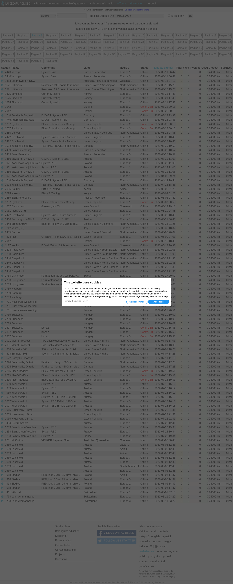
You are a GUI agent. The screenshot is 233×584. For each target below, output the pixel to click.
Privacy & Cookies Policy (76, 301)
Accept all (159, 302)
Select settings (136, 302)
